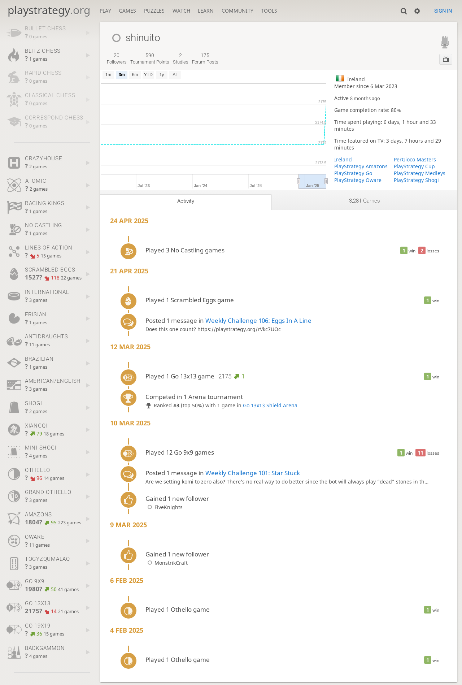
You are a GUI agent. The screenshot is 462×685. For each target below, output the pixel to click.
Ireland (343, 159)
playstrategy (49, 10)
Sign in (443, 11)
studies (180, 58)
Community (237, 10)
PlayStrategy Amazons (361, 166)
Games (127, 10)
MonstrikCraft (166, 562)
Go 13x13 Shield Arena (270, 405)
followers (117, 58)
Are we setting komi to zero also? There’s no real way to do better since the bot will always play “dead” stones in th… (286, 481)
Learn (206, 10)
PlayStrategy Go (353, 173)
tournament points (149, 58)
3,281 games (364, 201)
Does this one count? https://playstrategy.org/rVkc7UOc (213, 329)
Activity (185, 201)
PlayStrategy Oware (358, 180)
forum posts (205, 58)
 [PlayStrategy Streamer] (445, 42)
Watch (181, 10)
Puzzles (154, 10)
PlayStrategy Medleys (419, 173)
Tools (269, 10)
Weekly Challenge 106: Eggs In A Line (258, 320)
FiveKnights (164, 507)
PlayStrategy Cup (414, 166)
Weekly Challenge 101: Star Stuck (252, 473)
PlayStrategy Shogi (416, 180)
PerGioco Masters (415, 159)
